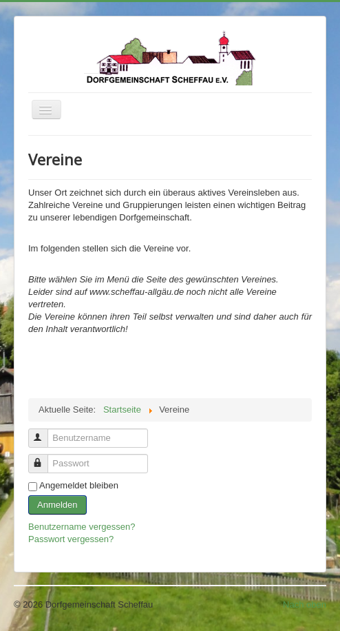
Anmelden (57, 504)
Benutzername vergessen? (81, 526)
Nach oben (304, 604)
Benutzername (44, 432)
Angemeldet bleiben (78, 485)
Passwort (44, 457)
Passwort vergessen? (71, 539)
